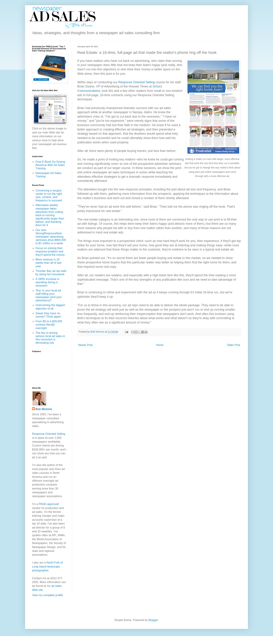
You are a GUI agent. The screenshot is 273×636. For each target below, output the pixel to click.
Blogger (153, 620)
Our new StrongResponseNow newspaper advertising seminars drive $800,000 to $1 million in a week (51, 237)
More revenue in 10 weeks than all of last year (48, 263)
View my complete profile (47, 595)
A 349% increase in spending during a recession (47, 282)
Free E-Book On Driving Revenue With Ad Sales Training (50, 165)
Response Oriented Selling (136, 82)
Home (159, 345)
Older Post (233, 345)
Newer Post (85, 345)
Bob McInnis (44, 409)
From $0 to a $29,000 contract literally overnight (49, 324)
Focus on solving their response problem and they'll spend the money (50, 251)
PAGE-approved (49, 504)
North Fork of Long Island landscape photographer (47, 566)
